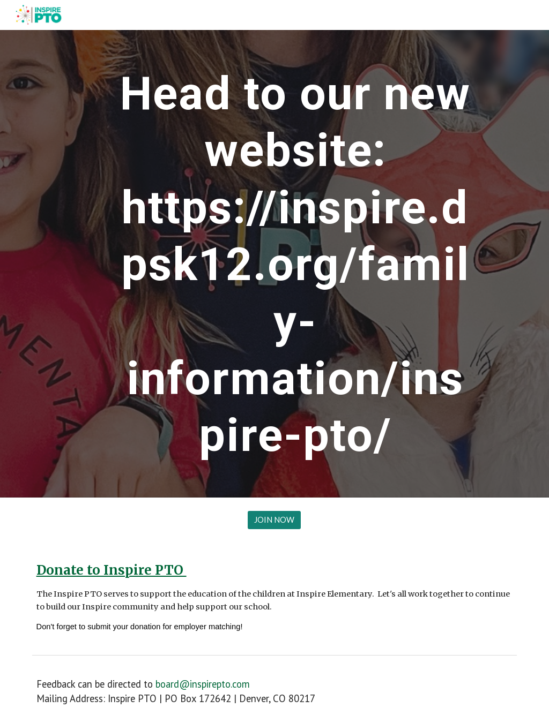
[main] (295, 264)
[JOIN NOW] (274, 520)
